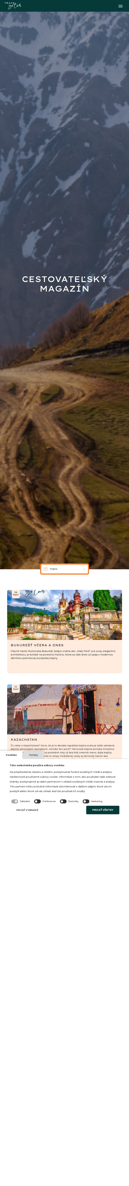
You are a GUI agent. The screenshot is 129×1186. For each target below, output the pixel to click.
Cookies (11, 754)
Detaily (35, 754)
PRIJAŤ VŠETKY (99, 818)
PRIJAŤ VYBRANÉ (33, 818)
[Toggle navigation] (120, 6)
